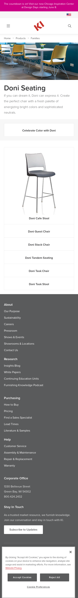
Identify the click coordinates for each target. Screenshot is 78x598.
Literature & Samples (17, 430)
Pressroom (10, 331)
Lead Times (11, 424)
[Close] (71, 552)
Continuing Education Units (21, 379)
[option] (39, 61)
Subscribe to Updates (23, 529)
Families (35, 38)
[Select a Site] (69, 14)
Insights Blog (12, 366)
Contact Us (11, 350)
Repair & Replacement (18, 459)
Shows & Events (14, 337)
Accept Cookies (22, 577)
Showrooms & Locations (19, 344)
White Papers (12, 372)
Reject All (54, 577)
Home (7, 38)
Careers (9, 324)
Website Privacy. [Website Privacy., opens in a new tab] (13, 568)
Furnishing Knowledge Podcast (23, 385)
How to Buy (11, 404)
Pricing (8, 411)
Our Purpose (12, 311)
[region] (38, 572)
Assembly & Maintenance (20, 452)
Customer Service (15, 446)
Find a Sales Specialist (18, 417)
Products (21, 38)
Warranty (9, 465)
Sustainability (12, 318)
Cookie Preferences (38, 587)
